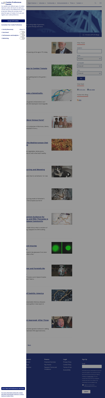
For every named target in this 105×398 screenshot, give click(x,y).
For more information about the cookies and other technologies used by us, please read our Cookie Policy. (12, 394)
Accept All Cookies (13, 21)
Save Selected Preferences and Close (13, 388)
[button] (7, 29)
